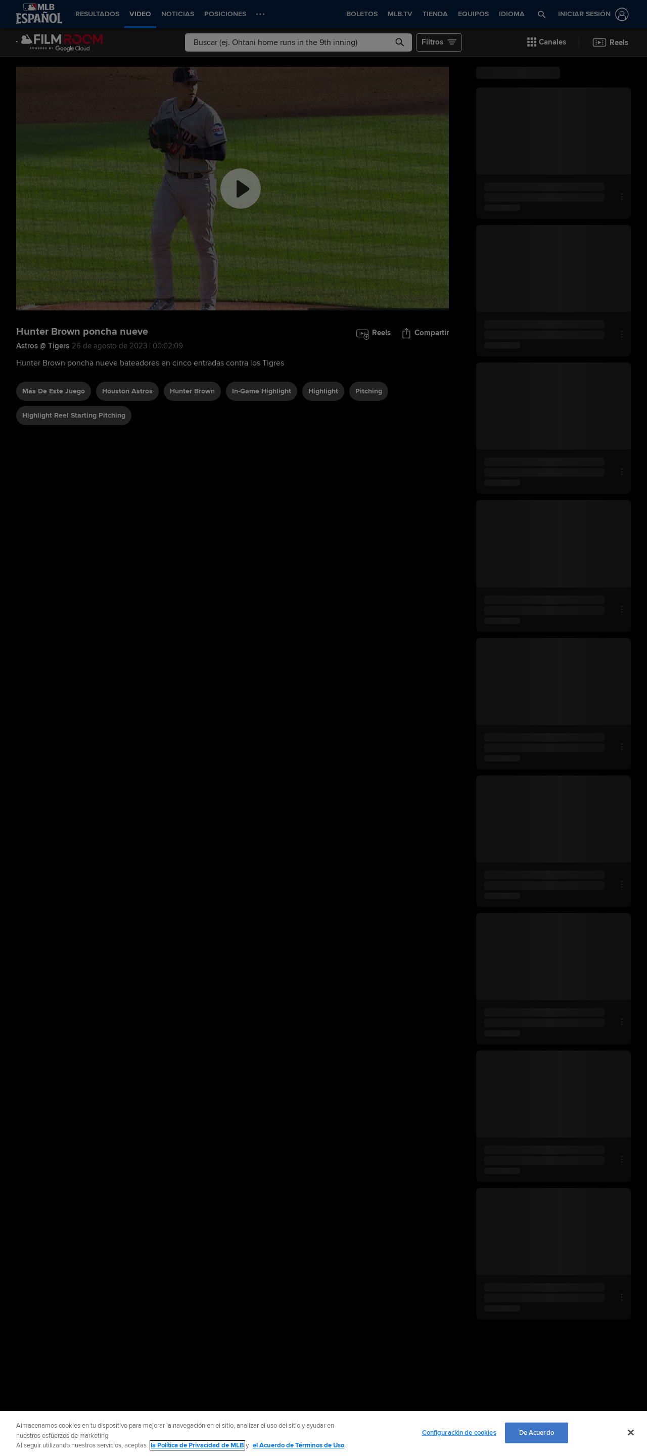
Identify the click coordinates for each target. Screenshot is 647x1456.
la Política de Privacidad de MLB (197, 1445)
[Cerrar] (631, 1432)
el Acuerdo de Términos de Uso (298, 1445)
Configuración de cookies (459, 1432)
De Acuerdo (536, 1432)
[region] (323, 1433)
